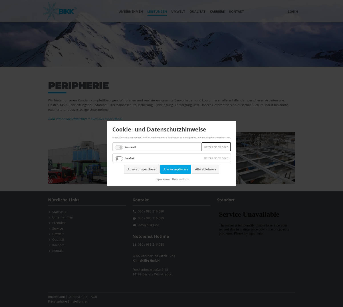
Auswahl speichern (141, 169)
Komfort (129, 158)
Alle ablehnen (205, 169)
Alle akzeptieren (175, 169)
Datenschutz (180, 179)
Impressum (161, 179)
